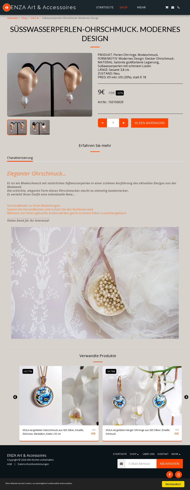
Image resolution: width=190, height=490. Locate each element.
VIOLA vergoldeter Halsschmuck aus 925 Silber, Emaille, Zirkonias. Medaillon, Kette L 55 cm (55, 433)
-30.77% (28, 371)
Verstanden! (173, 484)
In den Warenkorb (150, 123)
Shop (24, 18)
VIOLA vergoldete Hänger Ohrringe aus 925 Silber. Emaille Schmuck (136, 433)
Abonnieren (169, 465)
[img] (59, 395)
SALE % (35, 18)
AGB (9, 465)
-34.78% (111, 371)
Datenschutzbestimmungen (33, 465)
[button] (155, 7)
